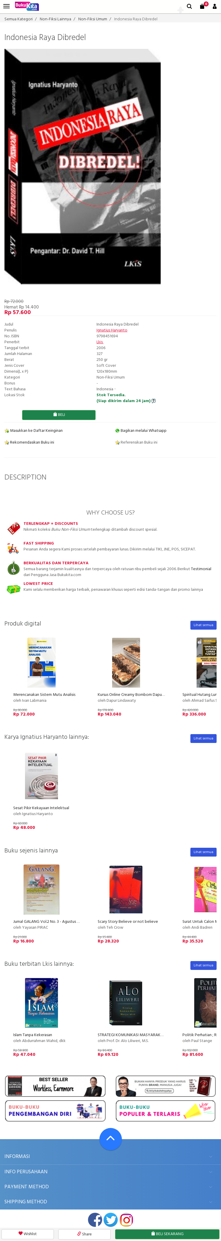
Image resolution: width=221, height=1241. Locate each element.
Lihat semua (203, 625)
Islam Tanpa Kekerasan (32, 1035)
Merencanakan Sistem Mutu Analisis (44, 694)
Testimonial (201, 569)
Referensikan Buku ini (136, 442)
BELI (59, 415)
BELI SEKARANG (167, 1234)
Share (84, 1234)
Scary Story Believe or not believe (128, 921)
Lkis (100, 342)
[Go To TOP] (110, 1139)
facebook (95, 1219)
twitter (110, 1219)
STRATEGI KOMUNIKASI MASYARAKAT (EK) (135, 1035)
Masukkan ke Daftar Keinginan (33, 430)
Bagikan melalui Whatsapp (141, 430)
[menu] (6, 6)
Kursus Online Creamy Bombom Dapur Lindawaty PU (143, 694)
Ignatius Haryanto (112, 330)
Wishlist (28, 1234)
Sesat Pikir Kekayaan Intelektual (41, 808)
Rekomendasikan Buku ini (29, 442)
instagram (126, 1219)
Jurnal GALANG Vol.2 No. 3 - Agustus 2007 (49, 921)
